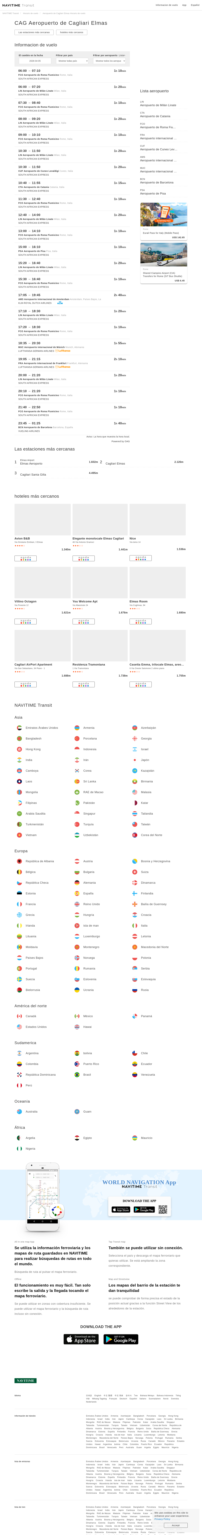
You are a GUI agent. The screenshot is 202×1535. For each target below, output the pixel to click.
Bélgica (130, 1428)
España (111, 1432)
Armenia (114, 1416)
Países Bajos (127, 1438)
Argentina (107, 1444)
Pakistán (137, 1422)
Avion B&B (22, 538)
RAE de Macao (104, 1422)
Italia (129, 1435)
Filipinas (126, 1422)
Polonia (149, 1438)
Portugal (159, 1438)
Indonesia (90, 1419)
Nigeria (175, 1447)
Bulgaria (140, 1428)
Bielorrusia (124, 1441)
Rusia (143, 1441)
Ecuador (158, 1444)
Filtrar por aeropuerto (109, 55)
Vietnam (133, 1425)
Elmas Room (139, 601)
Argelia (147, 1447)
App (184, 5)
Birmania (179, 1419)
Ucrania (134, 1441)
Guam (139, 1447)
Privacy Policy (162, 1519)
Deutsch (123, 1399)
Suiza (148, 1428)
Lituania (138, 1435)
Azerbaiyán (126, 1416)
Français (113, 1399)
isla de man (119, 1435)
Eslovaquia (111, 1441)
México (161, 1441)
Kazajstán (150, 1419)
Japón (121, 1419)
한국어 (129, 1395)
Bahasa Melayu (147, 1395)
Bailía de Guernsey (160, 1432)
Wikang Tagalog (99, 1399)
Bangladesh (138, 1416)
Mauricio (165, 1447)
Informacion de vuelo (167, 5)
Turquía (115, 1425)
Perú (121, 1447)
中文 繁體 (108, 1395)
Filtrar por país (64, 55)
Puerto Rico (146, 1444)
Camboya (130, 1419)
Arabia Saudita (157, 1422)
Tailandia (90, 1425)
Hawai (98, 1444)
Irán (114, 1419)
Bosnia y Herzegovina (114, 1428)
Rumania (169, 1438)
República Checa (161, 1428)
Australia (130, 1447)
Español (133, 1399)
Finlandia (121, 1432)
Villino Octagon (25, 601)
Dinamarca (91, 1432)
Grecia (174, 1432)
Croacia (99, 1435)
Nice (133, 538)
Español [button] (195, 5)
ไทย (136, 1395)
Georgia (162, 1416)
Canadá (152, 1441)
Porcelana (151, 1416)
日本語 (89, 1395)
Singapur (170, 1422)
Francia (131, 1432)
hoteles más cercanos (71, 32)
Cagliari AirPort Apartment (33, 664)
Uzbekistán (145, 1425)
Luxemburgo (149, 1435)
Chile (125, 1444)
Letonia (161, 1435)
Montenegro (91, 1438)
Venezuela (112, 1447)
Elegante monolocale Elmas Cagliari (98, 538)
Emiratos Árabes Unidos (97, 1416)
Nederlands (91, 1402)
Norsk (166, 1399)
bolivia (117, 1444)
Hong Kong (173, 1416)
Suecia (89, 1441)
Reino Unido (143, 1432)
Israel (100, 1419)
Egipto (156, 1447)
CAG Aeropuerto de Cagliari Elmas (61, 23)
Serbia (179, 1438)
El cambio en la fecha (31, 55)
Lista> (122, 55)
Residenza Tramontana (89, 664)
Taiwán (124, 1425)
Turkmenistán (103, 1425)
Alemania (176, 1428)
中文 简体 (119, 1395)
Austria (98, 1428)
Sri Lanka (168, 1419)
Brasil (102, 1447)
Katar (145, 1422)
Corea (140, 1419)
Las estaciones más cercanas (34, 32)
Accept (176, 1525)
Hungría (89, 1435)
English (98, 1395)
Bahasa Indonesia (165, 1395)
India (107, 1419)
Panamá (171, 1441)
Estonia (101, 1432)
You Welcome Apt (85, 601)
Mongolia (90, 1422)
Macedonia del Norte (108, 1438)
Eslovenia (99, 1441)
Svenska (175, 1399)
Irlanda (108, 1435)
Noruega (139, 1438)
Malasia (116, 1422)
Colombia (134, 1444)
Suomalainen (155, 1399)
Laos (159, 1419)
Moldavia (171, 1435)
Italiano (143, 1399)
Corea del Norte (159, 1425)
